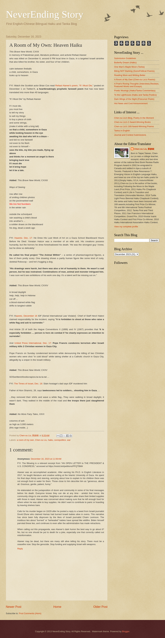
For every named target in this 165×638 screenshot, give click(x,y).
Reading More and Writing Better (129, 75)
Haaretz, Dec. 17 (23, 238)
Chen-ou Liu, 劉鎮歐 (144, 149)
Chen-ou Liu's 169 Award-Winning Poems (134, 126)
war (68, 440)
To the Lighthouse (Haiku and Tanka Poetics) (135, 95)
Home (57, 606)
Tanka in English (122, 130)
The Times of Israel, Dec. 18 (28, 383)
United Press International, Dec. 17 (32, 343)
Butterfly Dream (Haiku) (125, 62)
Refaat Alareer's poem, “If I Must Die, (74, 85)
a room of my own (25, 440)
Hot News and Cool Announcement (131, 103)
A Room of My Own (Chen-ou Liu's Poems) (134, 79)
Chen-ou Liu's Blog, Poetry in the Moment (134, 118)
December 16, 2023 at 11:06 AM (46, 459)
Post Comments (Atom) (30, 613)
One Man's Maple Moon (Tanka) (129, 67)
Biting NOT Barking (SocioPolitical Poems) (134, 71)
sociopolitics (60, 440)
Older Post (100, 606)
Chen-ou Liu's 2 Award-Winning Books (132, 122)
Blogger (125, 631)
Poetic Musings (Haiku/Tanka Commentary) (135, 90)
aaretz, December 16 (26, 316)
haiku (50, 440)
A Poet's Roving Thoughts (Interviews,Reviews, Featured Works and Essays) (136, 84)
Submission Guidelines (125, 58)
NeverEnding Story (44, 14)
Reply (20, 548)
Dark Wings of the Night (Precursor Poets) (134, 99)
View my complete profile (126, 226)
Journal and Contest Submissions (130, 135)
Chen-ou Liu (41, 440)
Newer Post (13, 606)
